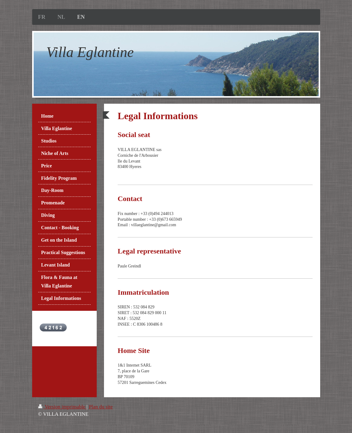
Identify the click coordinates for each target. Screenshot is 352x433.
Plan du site (101, 407)
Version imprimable (62, 407)
